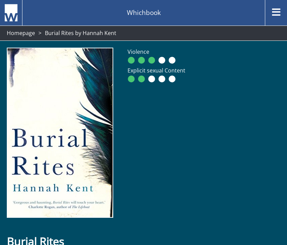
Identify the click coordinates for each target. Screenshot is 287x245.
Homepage (21, 33)
